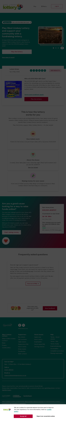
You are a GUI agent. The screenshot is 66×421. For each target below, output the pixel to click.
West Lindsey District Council (34, 402)
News (3, 343)
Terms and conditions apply (34, 95)
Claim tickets (22, 342)
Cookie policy (6, 348)
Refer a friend (22, 354)
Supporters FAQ (23, 344)
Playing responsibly (56, 353)
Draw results (22, 349)
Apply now (37, 337)
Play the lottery (17, 52)
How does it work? (8, 57)
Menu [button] (44, 6)
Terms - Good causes (54, 338)
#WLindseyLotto (23, 328)
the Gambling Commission (17, 403)
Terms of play (54, 344)
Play (35, 6)
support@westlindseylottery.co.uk (15, 375)
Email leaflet (38, 342)
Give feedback (50, 308)
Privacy (4, 345)
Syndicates (21, 351)
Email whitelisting (55, 346)
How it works (22, 347)
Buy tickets (21, 337)
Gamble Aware (6, 390)
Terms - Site (54, 341)
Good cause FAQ (39, 344)
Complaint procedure (57, 351)
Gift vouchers (22, 339)
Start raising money (11, 232)
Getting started (39, 347)
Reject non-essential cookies (46, 416)
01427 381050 (8, 370)
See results (55, 70)
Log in (57, 6)
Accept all (23, 416)
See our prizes (33, 167)
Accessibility (54, 348)
